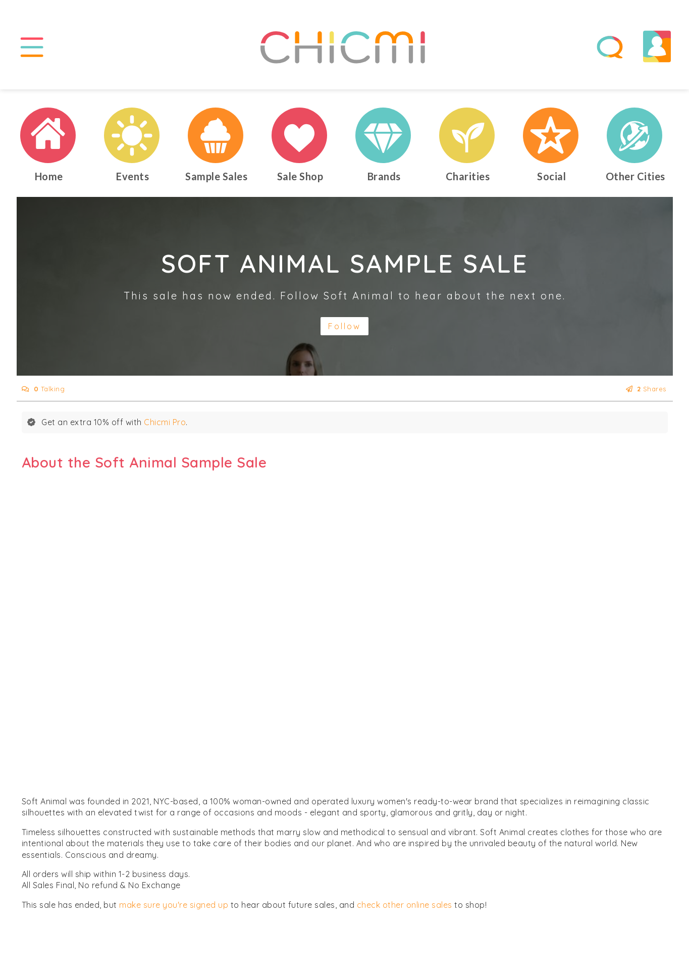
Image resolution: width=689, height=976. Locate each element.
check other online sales (404, 905)
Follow (344, 326)
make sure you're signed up (173, 905)
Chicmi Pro (165, 422)
